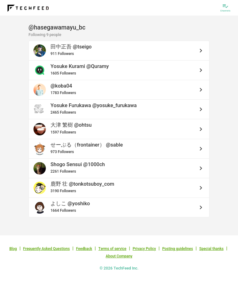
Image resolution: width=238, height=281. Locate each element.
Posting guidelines (177, 249)
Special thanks (211, 249)
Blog (13, 249)
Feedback (84, 249)
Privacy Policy (144, 249)
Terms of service (112, 249)
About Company (119, 256)
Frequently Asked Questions (46, 249)
